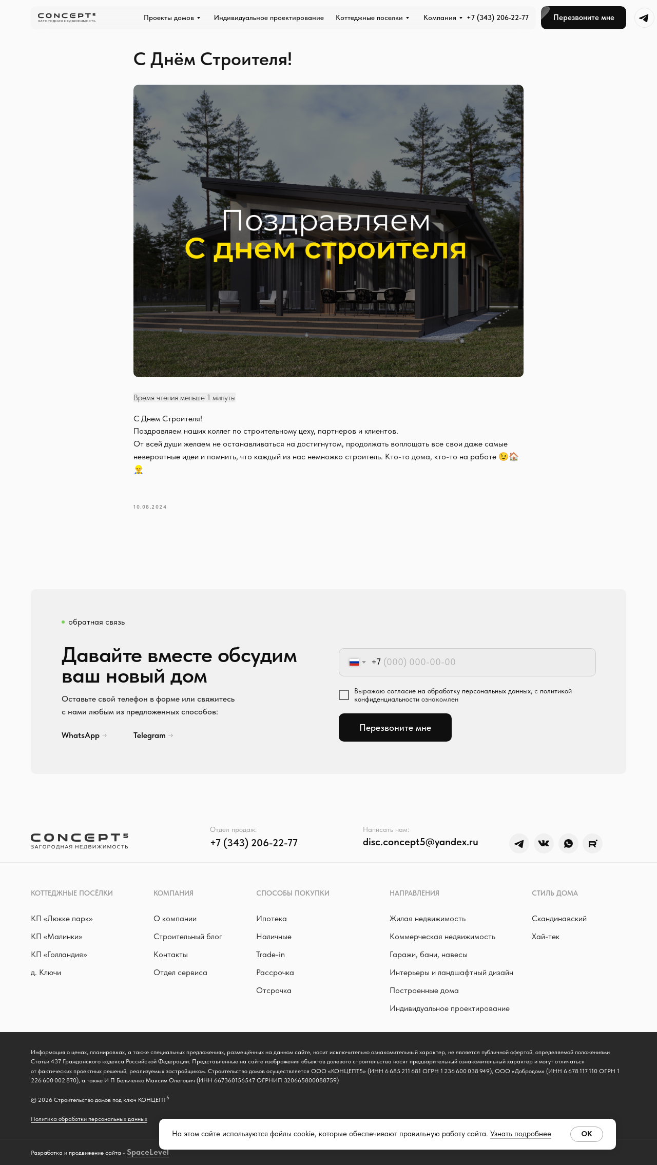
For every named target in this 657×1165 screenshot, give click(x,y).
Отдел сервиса (180, 972)
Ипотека (271, 918)
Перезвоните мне (395, 727)
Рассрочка (275, 972)
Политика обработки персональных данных (89, 1118)
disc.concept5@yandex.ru (420, 842)
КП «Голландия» (59, 954)
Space (138, 1152)
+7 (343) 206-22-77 (498, 17)
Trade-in (270, 954)
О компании (175, 918)
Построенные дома (424, 990)
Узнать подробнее (520, 1133)
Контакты (170, 954)
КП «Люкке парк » (61, 918)
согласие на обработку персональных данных (459, 691)
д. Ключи (46, 972)
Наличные (274, 936)
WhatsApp (81, 735)
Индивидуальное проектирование (450, 1008)
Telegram (149, 735)
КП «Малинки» (56, 936)
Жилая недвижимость (428, 918)
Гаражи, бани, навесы (429, 954)
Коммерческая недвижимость (442, 936)
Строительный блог (187, 936)
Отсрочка (274, 990)
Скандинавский (559, 918)
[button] (583, 17)
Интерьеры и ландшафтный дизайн (451, 972)
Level (159, 1152)
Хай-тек (545, 936)
